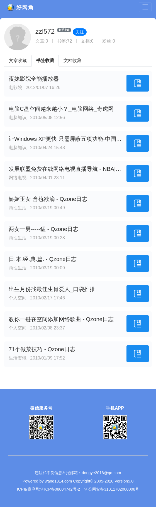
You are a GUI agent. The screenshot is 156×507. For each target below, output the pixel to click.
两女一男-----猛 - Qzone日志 (43, 229)
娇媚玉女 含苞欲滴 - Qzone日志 (48, 199)
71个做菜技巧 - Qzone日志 (42, 349)
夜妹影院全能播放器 (34, 79)
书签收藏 (45, 60)
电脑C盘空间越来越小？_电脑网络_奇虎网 (61, 109)
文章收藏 (18, 60)
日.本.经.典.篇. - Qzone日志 (43, 259)
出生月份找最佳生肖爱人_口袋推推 (52, 289)
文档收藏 (72, 60)
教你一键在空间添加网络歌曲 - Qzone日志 (61, 319)
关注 (79, 31)
